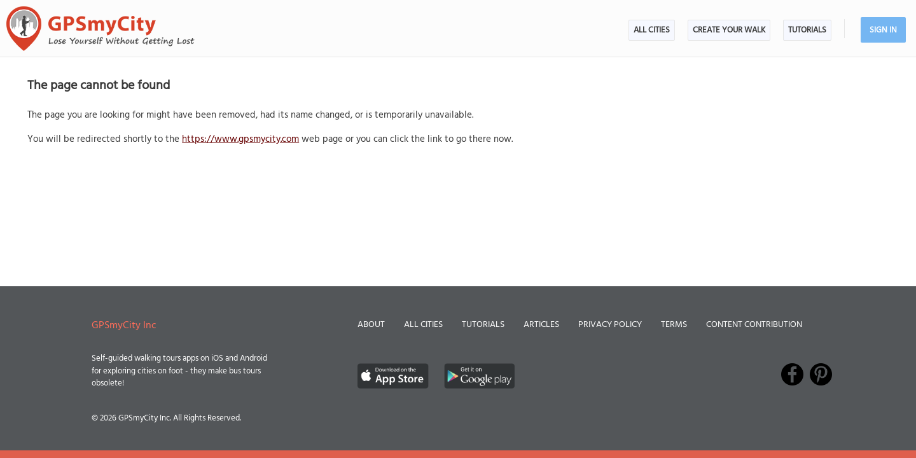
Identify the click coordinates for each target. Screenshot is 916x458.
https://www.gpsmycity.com (240, 139)
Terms (674, 324)
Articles (541, 324)
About (371, 324)
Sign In (883, 30)
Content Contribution (754, 324)
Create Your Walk (729, 30)
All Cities (652, 30)
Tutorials (807, 30)
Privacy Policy (610, 324)
